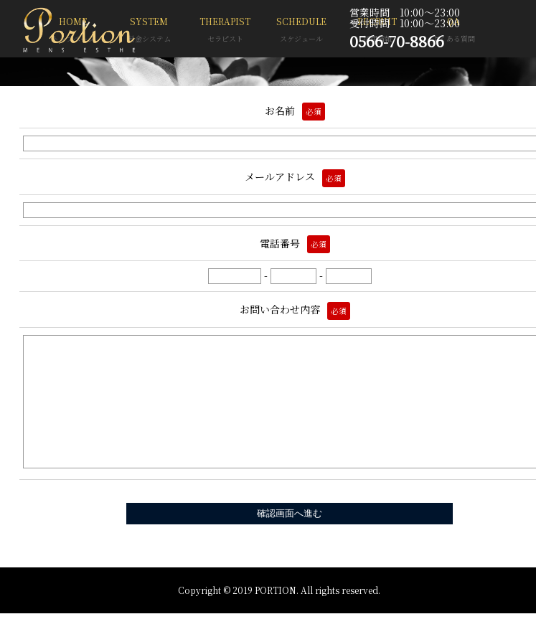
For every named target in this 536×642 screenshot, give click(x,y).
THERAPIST (225, 31)
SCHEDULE (301, 31)
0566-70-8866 (396, 41)
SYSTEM (149, 31)
